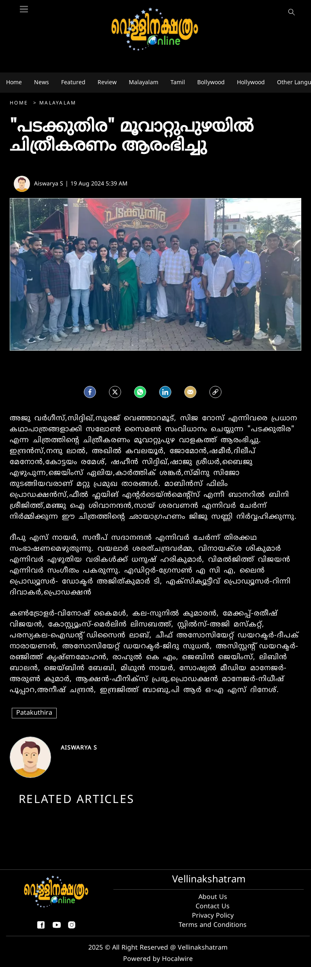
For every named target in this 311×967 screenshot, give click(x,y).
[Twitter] (115, 391)
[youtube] (57, 928)
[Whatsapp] (140, 391)
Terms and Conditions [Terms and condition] (213, 925)
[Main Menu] (24, 13)
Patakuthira (34, 713)
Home (20, 103)
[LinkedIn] (165, 391)
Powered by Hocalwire (158, 959)
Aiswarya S (79, 748)
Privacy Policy (213, 916)
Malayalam (57, 103)
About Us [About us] (212, 897)
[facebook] (90, 391)
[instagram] (72, 928)
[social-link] (215, 391)
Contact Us (213, 907)
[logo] (155, 29)
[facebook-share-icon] (41, 928)
